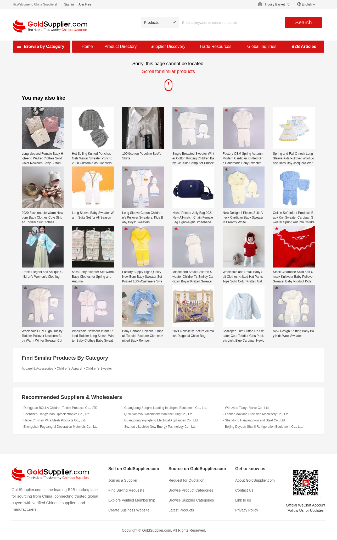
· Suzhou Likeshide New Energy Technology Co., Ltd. (159, 426)
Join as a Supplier (122, 480)
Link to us (243, 500)
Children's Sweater (99, 368)
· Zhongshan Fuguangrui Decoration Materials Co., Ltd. (60, 426)
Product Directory (120, 46)
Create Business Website (128, 510)
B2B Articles (303, 46)
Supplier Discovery (167, 46)
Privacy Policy (246, 510)
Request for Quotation (186, 480)
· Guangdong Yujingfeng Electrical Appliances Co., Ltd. (160, 420)
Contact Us (244, 490)
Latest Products (181, 510)
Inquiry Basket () (277, 4)
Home (87, 46)
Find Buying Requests (126, 490)
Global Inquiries (261, 46)
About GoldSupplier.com (255, 480)
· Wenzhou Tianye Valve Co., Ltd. (246, 408)
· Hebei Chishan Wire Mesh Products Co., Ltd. (54, 420)
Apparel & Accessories (37, 368)
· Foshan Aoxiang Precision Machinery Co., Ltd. (256, 414)
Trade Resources (215, 46)
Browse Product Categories (190, 490)
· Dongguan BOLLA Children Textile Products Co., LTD (60, 408)
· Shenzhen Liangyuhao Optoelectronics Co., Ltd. (56, 414)
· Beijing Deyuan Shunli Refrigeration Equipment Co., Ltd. (263, 426)
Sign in (69, 4)
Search (303, 22)
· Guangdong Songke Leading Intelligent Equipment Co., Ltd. (164, 408)
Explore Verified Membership (131, 500)
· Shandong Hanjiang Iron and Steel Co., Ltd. (254, 420)
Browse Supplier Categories (191, 500)
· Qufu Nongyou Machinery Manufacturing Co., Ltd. (157, 414)
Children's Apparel (69, 368)
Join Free (84, 4)
